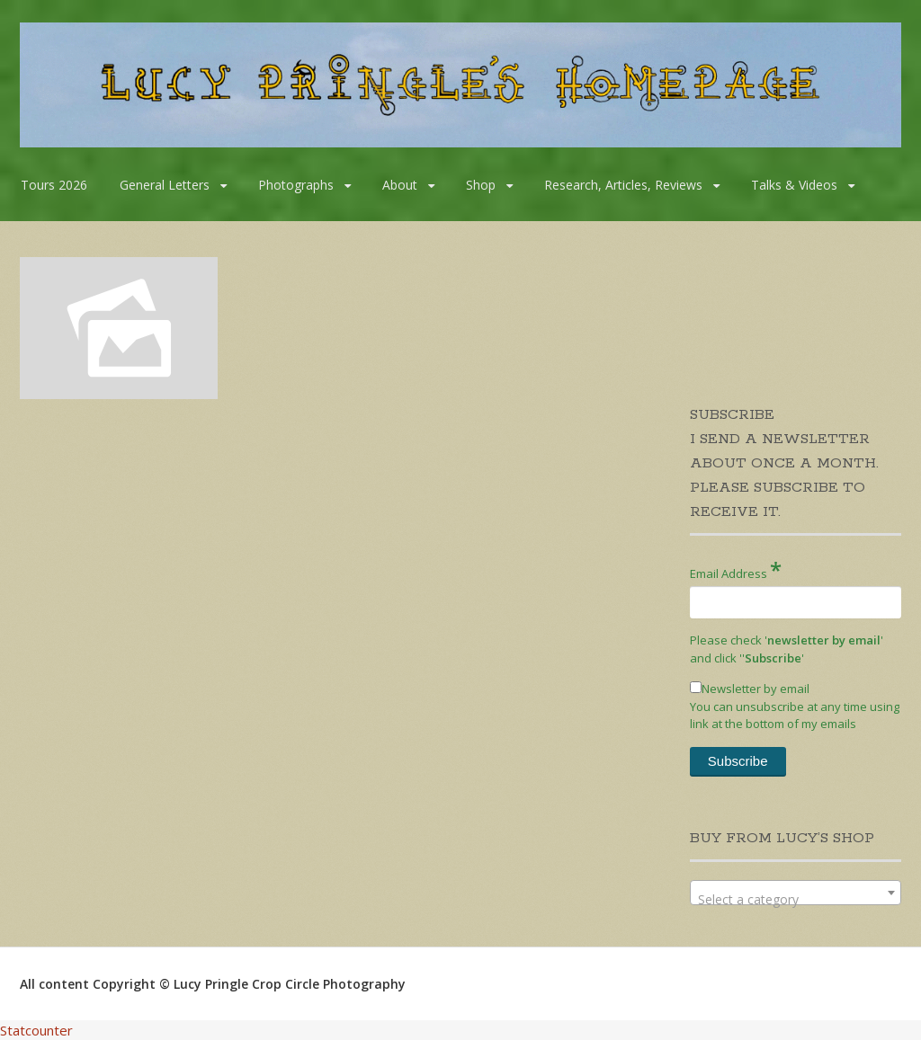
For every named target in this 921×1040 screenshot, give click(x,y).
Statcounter (36, 1030)
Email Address (736, 569)
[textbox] (795, 900)
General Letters (165, 184)
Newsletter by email (749, 688)
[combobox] (795, 892)
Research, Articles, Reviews (623, 184)
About (399, 184)
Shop (481, 184)
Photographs (296, 184)
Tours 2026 (54, 184)
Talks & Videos (794, 184)
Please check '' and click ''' (786, 649)
